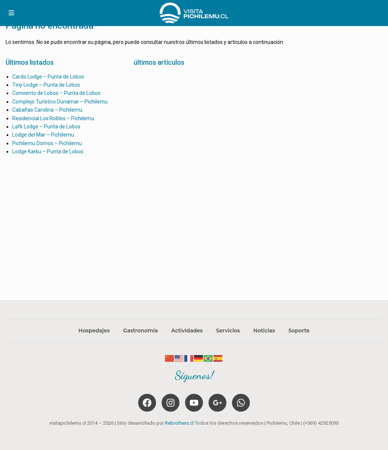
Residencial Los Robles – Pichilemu (53, 118)
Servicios (228, 330)
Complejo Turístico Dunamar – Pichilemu (60, 102)
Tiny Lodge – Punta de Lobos (46, 85)
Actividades (187, 330)
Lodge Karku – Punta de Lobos (47, 151)
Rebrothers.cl (179, 423)
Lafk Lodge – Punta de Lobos (46, 127)
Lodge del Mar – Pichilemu (43, 135)
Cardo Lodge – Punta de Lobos (48, 77)
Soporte (298, 330)
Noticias (264, 330)
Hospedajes (94, 330)
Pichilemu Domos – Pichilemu (47, 143)
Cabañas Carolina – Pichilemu (47, 110)
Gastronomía (140, 330)
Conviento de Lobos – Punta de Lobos (56, 93)
